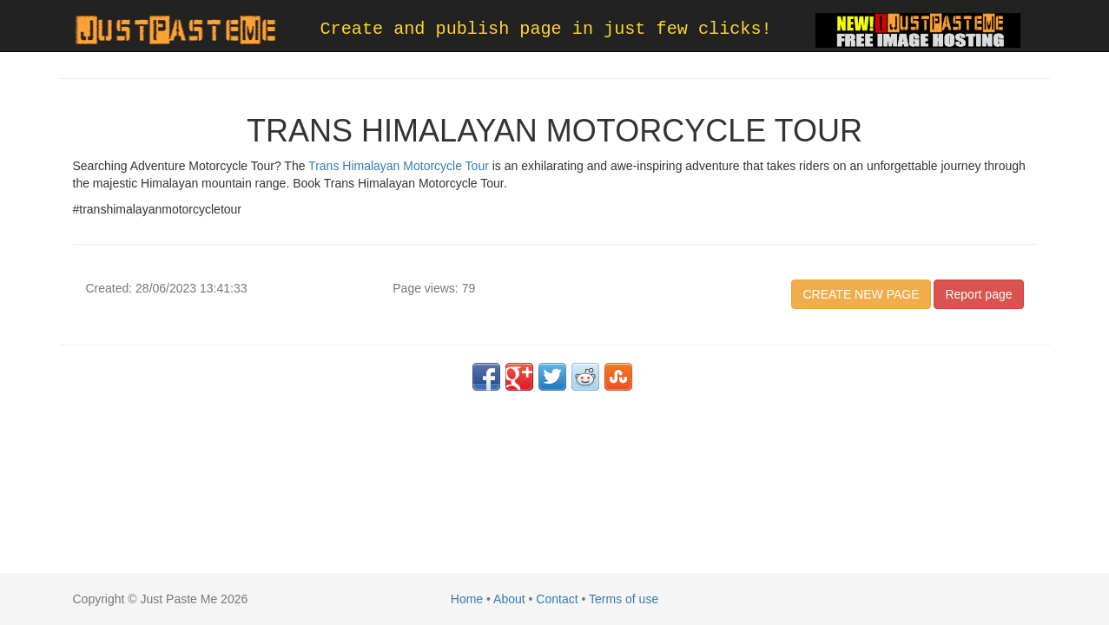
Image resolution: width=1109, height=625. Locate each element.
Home (467, 599)
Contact (557, 599)
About (509, 599)
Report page (978, 294)
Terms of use (623, 599)
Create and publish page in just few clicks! (546, 29)
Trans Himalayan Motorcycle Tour (398, 166)
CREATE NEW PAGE (860, 294)
